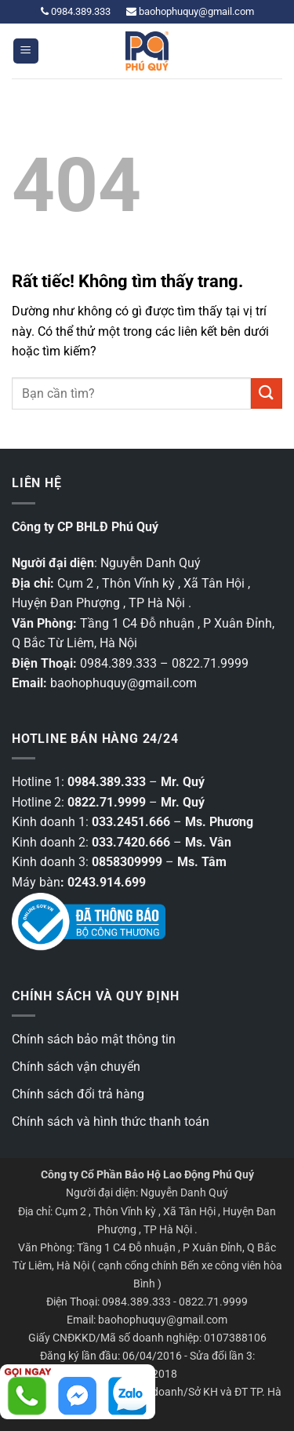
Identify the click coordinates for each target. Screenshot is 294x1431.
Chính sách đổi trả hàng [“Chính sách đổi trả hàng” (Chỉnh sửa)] (78, 1094)
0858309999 (127, 861)
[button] (25, 51)
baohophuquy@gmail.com (190, 11)
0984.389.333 (76, 11)
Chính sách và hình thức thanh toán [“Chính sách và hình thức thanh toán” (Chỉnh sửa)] (110, 1121)
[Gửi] (266, 393)
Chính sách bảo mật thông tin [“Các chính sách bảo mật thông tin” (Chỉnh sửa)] (94, 1039)
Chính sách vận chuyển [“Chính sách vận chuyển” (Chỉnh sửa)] (76, 1066)
